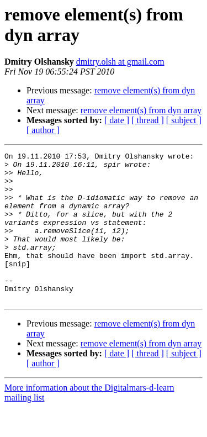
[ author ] (43, 130)
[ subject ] (183, 120)
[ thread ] (147, 120)
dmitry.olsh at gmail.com (120, 61)
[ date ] (116, 120)
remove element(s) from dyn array (141, 110)
